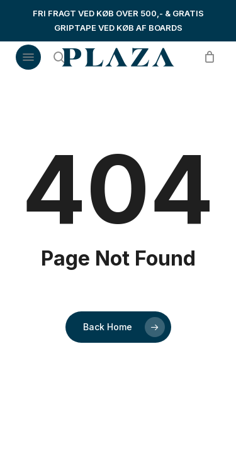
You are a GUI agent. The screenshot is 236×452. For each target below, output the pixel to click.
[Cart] (206, 57)
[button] (28, 57)
